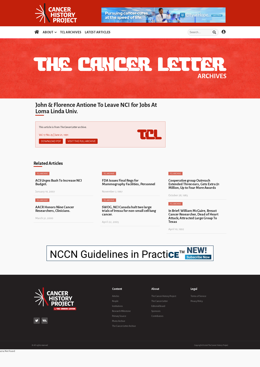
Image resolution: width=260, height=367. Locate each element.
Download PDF (51, 141)
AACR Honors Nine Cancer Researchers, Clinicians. (54, 209)
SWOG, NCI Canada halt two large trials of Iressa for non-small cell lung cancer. (129, 210)
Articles (115, 296)
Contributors (157, 316)
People (115, 301)
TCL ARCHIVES (70, 32)
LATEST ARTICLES (98, 32)
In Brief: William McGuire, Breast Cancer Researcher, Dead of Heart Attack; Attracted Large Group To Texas (193, 216)
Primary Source (119, 316)
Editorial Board (158, 306)
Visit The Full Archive (82, 141)
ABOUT (48, 32)
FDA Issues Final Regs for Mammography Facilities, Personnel (128, 182)
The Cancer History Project (163, 296)
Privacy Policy (197, 301)
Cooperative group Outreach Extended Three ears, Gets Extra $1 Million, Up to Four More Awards (193, 184)
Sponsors (155, 311)
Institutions (117, 306)
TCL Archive (42, 174)
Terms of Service (198, 296)
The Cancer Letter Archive (124, 326)
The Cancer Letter (159, 301)
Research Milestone (121, 311)
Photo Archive (118, 321)
